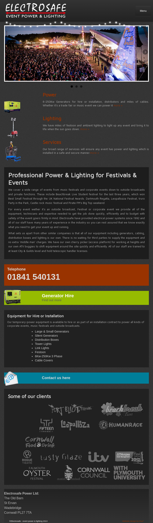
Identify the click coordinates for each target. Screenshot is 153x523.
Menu (143, 10)
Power (49, 95)
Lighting (52, 118)
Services (52, 142)
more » (118, 105)
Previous (8, 52)
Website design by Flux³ (133, 521)
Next (145, 52)
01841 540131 (33, 276)
